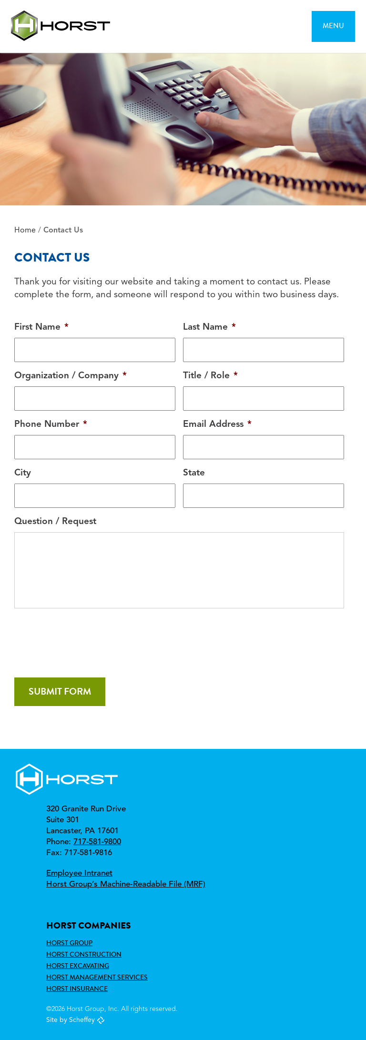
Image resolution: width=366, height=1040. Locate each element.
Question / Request (55, 521)
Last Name (209, 327)
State (194, 473)
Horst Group (69, 943)
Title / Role (210, 376)
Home (25, 230)
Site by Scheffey (70, 1020)
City (22, 473)
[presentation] (86, 638)
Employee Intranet (79, 873)
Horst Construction (84, 954)
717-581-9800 (97, 842)
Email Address (217, 424)
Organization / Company (70, 376)
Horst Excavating (77, 965)
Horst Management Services (97, 977)
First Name (41, 327)
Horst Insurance (77, 988)
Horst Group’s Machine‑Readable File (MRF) (125, 884)
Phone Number (50, 424)
